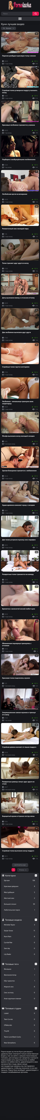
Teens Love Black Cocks (19, 1037)
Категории (10, 875)
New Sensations (19, 1043)
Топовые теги (12, 964)
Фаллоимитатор (19, 975)
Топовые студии (13, 1008)
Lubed (19, 1013)
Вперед (21, 870)
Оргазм (19, 880)
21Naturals (19, 1025)
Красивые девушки (19, 886)
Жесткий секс (19, 898)
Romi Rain (19, 936)
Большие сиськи (19, 904)
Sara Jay (19, 948)
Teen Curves (19, 1019)
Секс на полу (19, 992)
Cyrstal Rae (19, 942)
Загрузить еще (20, 865)
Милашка (19, 969)
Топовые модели (13, 920)
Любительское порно (19, 910)
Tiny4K (19, 1031)
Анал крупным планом (19, 998)
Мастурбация (19, 892)
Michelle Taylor (19, 925)
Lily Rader (19, 954)
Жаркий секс (19, 987)
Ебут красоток (19, 981)
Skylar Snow (19, 931)
